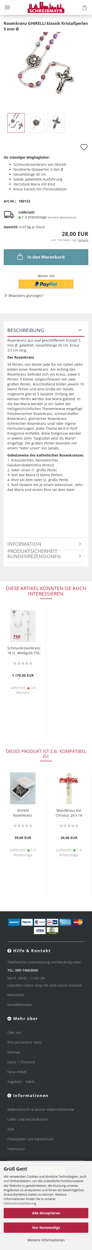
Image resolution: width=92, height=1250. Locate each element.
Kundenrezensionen (34, 556)
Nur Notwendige (46, 1227)
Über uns (14, 1032)
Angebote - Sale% (20, 1081)
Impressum (16, 1148)
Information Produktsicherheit (32, 545)
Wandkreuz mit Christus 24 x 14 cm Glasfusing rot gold (68, 813)
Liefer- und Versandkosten (27, 1119)
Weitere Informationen (46, 1240)
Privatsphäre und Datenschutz (30, 1139)
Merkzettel (15, 994)
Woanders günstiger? (26, 295)
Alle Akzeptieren (46, 1213)
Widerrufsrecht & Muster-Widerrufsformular (40, 1109)
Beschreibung (25, 330)
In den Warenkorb (40, 256)
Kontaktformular (19, 1004)
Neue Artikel (16, 1071)
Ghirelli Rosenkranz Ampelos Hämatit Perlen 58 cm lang (23, 813)
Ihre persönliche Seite (24, 1042)
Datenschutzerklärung (20, 1203)
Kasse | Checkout (21, 1062)
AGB (10, 1129)
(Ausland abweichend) (62, 217)
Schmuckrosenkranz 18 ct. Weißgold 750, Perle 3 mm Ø (23, 651)
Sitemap (13, 1052)
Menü (7, 7)
